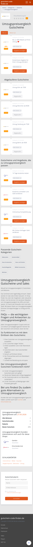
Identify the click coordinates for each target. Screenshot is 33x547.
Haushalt (18, 461)
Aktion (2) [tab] (13, 33)
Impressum (4, 531)
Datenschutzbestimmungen (14, 492)
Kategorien (11, 7)
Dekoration (16, 463)
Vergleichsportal (7, 463)
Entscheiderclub (6, 402)
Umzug (22, 463)
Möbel (13, 461)
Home (4, 7)
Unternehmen (7, 461)
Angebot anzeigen (19, 51)
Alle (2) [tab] (4, 33)
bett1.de (3, 542)
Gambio (20, 400)
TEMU (2, 536)
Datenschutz (4, 528)
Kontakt (3, 525)
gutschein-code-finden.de (7, 2)
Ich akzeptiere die (14, 492)
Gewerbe (19, 7)
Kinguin (3, 539)
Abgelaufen (17, 96)
